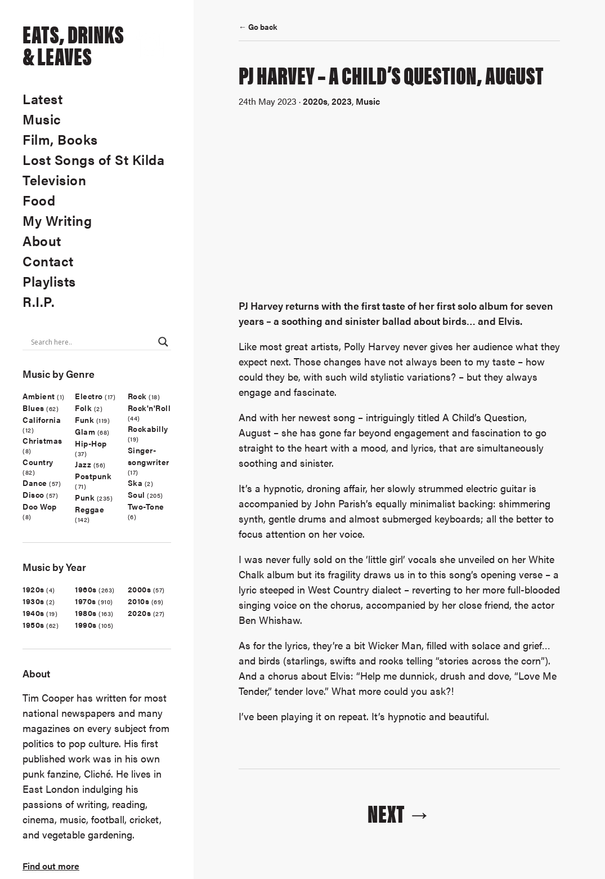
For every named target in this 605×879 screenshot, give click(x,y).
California (42, 419)
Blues (33, 407)
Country (38, 461)
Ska (135, 482)
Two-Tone (146, 506)
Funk (84, 419)
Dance (35, 482)
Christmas (42, 440)
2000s (139, 589)
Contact (48, 260)
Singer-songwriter (148, 455)
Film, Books (60, 139)
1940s (33, 612)
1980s (86, 612)
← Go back (258, 26)
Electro (89, 395)
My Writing (57, 220)
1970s (85, 600)
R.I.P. (39, 301)
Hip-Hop (91, 443)
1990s (86, 624)
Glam (85, 431)
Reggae (89, 509)
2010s (139, 600)
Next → (400, 812)
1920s (33, 589)
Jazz (83, 464)
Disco (33, 494)
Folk (83, 407)
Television (54, 179)
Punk (85, 497)
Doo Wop (40, 506)
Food (39, 199)
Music (42, 118)
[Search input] (92, 342)
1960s (86, 589)
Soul (136, 494)
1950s (33, 624)
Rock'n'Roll (149, 407)
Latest (42, 98)
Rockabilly (148, 428)
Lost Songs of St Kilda (93, 159)
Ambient (39, 395)
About (42, 240)
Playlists (49, 281)
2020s (139, 612)
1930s (33, 600)
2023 (341, 101)
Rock (137, 395)
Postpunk (93, 475)
